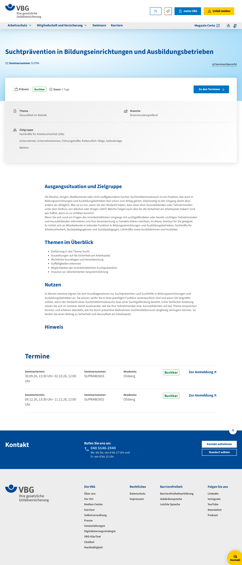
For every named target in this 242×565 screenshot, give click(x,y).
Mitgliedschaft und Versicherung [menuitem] (62, 25)
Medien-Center (93, 504)
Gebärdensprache (171, 499)
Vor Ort (88, 499)
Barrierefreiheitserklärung (177, 494)
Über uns (90, 494)
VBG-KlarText (92, 537)
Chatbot (89, 542)
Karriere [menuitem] (117, 25)
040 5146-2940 (103, 448)
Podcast (213, 515)
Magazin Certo (207, 25)
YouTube (213, 504)
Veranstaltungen (94, 526)
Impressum (137, 499)
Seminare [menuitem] (99, 25)
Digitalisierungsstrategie (100, 531)
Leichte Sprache (170, 504)
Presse (88, 521)
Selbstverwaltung (95, 515)
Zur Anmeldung (201, 372)
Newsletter (215, 510)
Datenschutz (137, 494)
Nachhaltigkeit (93, 547)
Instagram (214, 499)
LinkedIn (213, 494)
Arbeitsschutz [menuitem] (20, 25)
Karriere (89, 510)
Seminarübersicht (224, 64)
